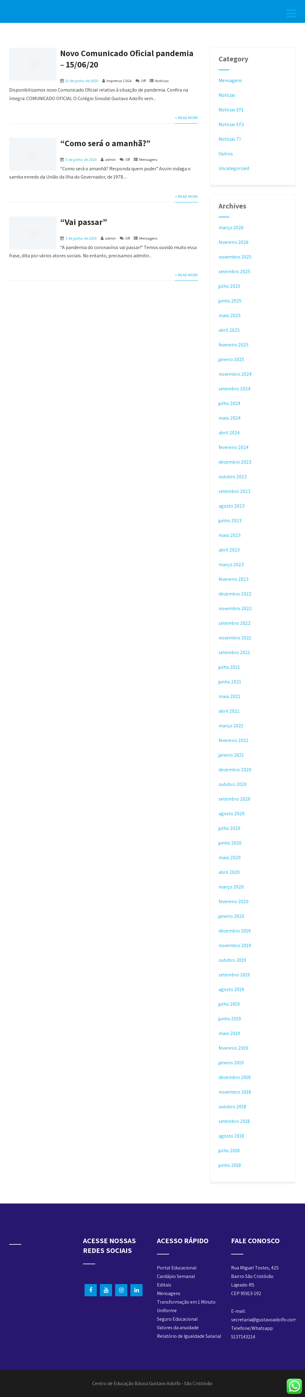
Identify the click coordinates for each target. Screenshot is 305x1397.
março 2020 (231, 887)
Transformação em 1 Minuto (186, 1302)
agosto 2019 (231, 989)
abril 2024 (229, 432)
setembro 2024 (234, 388)
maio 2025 (230, 315)
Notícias (162, 80)
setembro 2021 (234, 652)
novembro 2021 (235, 638)
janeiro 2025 (231, 359)
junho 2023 (230, 520)
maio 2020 (230, 857)
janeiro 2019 (231, 1062)
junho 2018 (230, 1165)
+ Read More (186, 117)
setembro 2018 (234, 1121)
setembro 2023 (234, 491)
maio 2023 (230, 535)
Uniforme (167, 1310)
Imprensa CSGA (119, 80)
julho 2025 (229, 286)
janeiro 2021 (231, 755)
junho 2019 (230, 1018)
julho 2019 (229, 1004)
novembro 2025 (235, 257)
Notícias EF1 (231, 110)
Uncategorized (234, 168)
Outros (226, 153)
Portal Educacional (177, 1268)
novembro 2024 (235, 374)
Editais (164, 1285)
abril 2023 (229, 550)
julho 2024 (229, 403)
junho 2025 (230, 301)
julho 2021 (229, 667)
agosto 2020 (232, 813)
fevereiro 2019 (233, 1048)
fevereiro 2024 (234, 447)
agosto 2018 (231, 1136)
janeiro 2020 (231, 916)
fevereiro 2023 (234, 579)
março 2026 (231, 227)
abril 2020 (229, 872)
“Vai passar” (83, 221)
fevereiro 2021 (233, 740)
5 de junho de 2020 (81, 159)
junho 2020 (230, 843)
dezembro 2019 (235, 931)
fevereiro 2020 (234, 901)
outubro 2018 (232, 1106)
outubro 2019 (232, 960)
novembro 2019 (235, 945)
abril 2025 (229, 330)
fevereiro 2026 (234, 242)
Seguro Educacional (177, 1319)
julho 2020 (229, 828)
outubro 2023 (233, 476)
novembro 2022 (235, 608)
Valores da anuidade (178, 1327)
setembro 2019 (234, 975)
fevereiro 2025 (234, 345)
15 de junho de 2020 (81, 80)
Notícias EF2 (231, 124)
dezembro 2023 (235, 462)
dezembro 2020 (235, 769)
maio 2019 (229, 1033)
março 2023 (231, 564)
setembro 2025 (234, 271)
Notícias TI (230, 139)
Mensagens (148, 159)
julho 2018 (229, 1150)
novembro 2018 (235, 1092)
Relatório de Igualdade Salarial (189, 1336)
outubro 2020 (233, 784)
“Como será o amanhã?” (105, 143)
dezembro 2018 (235, 1077)
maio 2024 (230, 418)
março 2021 (231, 725)
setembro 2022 (235, 623)
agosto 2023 (232, 506)
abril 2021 (229, 711)
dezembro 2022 (235, 594)
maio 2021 (229, 696)
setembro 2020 (234, 799)
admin (110, 159)
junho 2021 (230, 682)
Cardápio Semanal (176, 1276)
